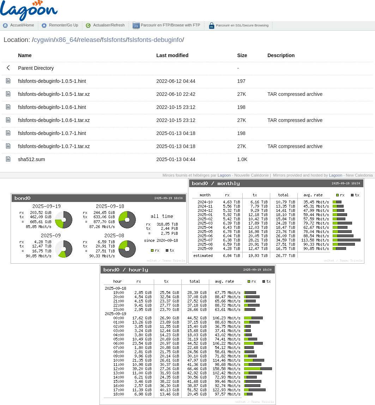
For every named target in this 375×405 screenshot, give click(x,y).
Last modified (172, 55)
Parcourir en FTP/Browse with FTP (170, 25)
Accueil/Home (22, 25)
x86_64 (66, 39)
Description (281, 55)
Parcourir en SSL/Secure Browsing (241, 25)
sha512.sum (31, 159)
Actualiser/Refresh (109, 25)
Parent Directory (36, 68)
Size (242, 55)
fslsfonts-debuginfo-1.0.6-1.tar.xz (54, 120)
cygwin (44, 39)
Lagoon (224, 175)
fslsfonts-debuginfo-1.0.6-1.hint (52, 107)
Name (24, 55)
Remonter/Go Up (63, 25)
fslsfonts (114, 39)
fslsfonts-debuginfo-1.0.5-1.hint (52, 81)
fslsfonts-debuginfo (154, 39)
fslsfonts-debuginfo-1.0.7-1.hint (52, 133)
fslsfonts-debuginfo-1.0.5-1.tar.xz (54, 94)
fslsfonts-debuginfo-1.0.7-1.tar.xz (54, 146)
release (89, 39)
